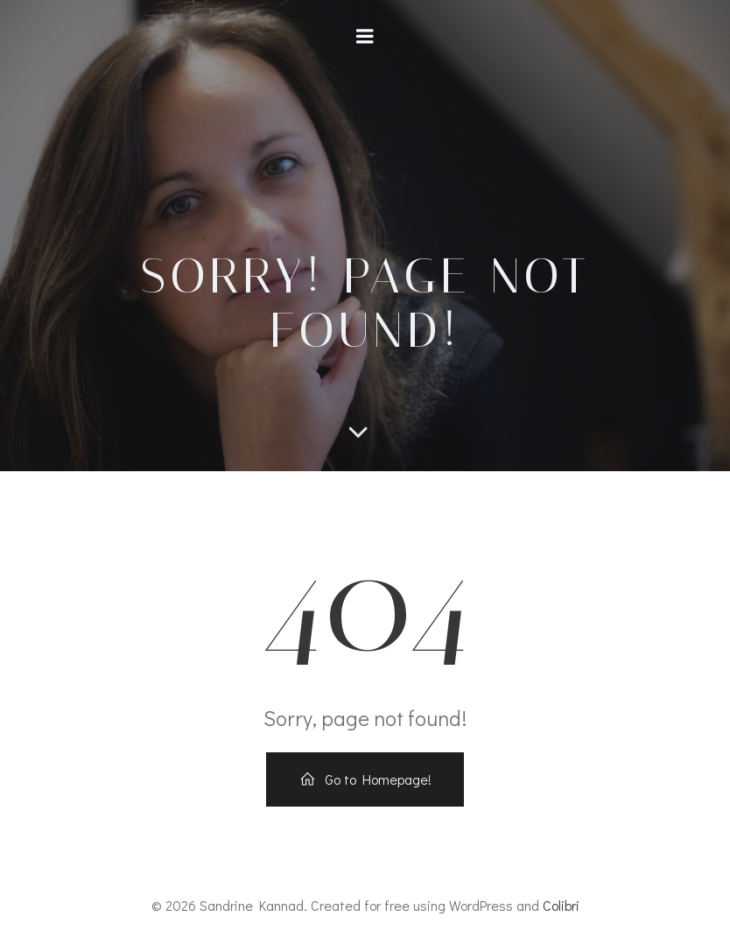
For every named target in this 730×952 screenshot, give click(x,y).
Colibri (561, 905)
